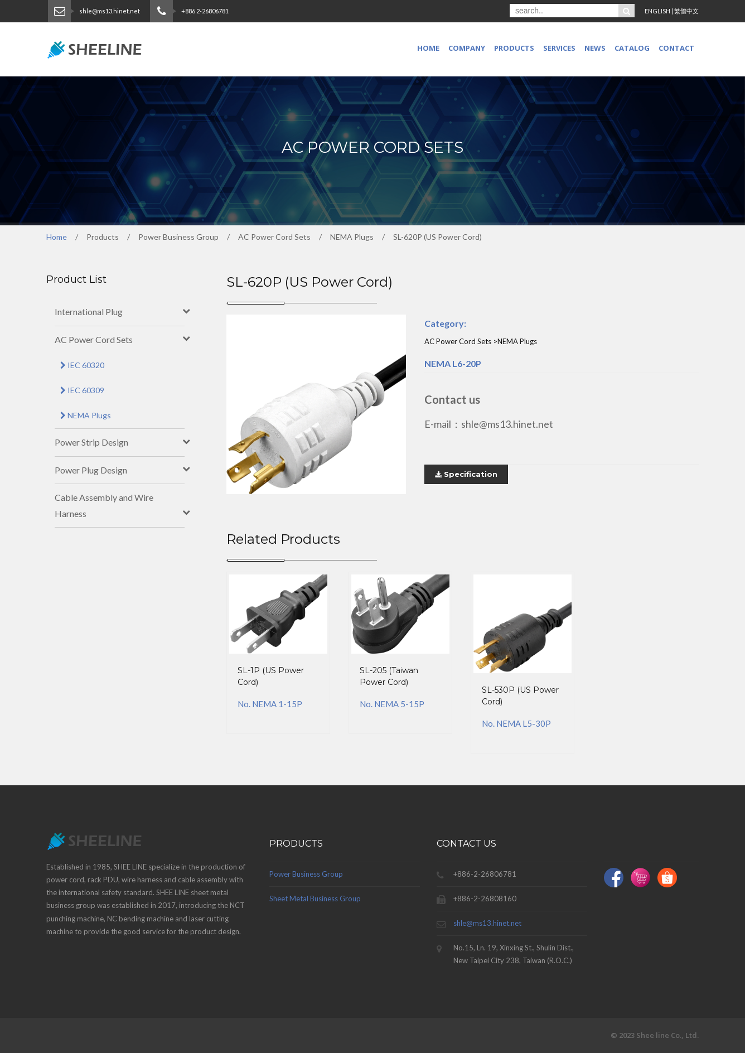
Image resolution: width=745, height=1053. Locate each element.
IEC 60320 (82, 365)
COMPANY (466, 48)
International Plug (89, 311)
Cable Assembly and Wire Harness (104, 505)
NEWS (595, 48)
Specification (466, 474)
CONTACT (676, 48)
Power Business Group (306, 874)
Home (428, 48)
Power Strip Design (91, 442)
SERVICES (559, 48)
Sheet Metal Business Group (315, 898)
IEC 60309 (82, 390)
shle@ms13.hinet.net (487, 923)
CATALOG (632, 48)
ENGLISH (657, 11)
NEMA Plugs (85, 415)
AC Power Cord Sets (94, 339)
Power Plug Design (91, 470)
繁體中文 (686, 11)
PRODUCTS (514, 48)
